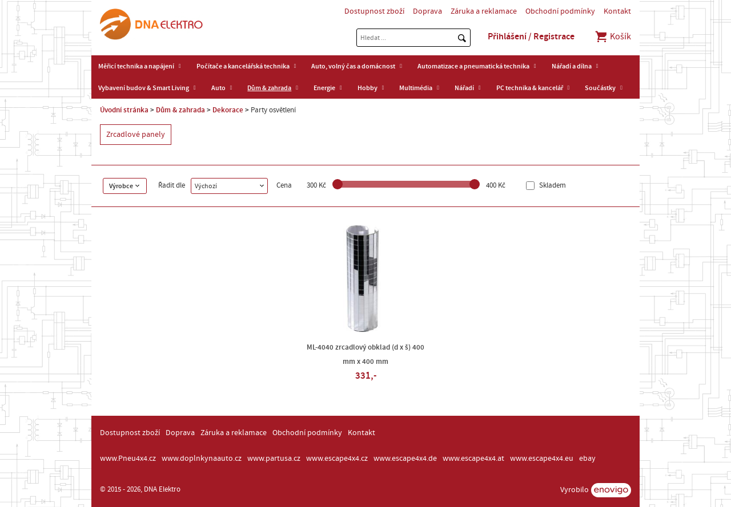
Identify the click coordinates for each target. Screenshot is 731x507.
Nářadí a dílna (572, 66)
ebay (587, 458)
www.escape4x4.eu (541, 458)
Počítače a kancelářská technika (243, 66)
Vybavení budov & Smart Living (143, 88)
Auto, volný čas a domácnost (353, 66)
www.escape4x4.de (405, 458)
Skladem (551, 185)
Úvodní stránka (124, 110)
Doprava (427, 11)
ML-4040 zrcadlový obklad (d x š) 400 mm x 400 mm (365, 354)
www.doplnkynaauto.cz (202, 458)
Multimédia (415, 88)
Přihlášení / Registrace (531, 36)
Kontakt (617, 11)
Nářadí (464, 88)
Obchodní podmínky (560, 11)
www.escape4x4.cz (337, 458)
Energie (324, 88)
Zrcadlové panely (135, 134)
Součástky (600, 88)
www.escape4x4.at (473, 458)
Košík (612, 36)
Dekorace (227, 110)
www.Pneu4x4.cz (128, 458)
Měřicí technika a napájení (136, 66)
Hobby (367, 88)
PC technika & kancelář (529, 88)
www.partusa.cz (273, 458)
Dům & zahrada (269, 88)
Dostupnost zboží (374, 11)
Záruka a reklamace (484, 11)
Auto (218, 88)
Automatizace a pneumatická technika (473, 66)
